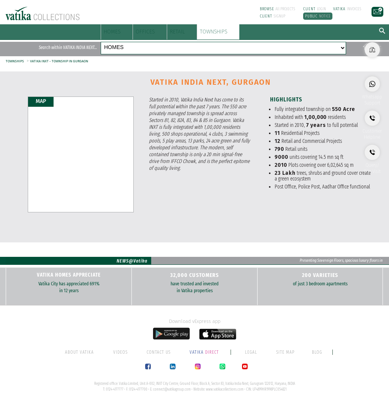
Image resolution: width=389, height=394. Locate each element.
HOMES (117, 30)
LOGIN (314, 8)
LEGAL (251, 344)
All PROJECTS (278, 8)
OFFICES (171, 30)
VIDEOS (120, 344)
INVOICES (347, 8)
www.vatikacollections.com (225, 381)
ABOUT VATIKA (79, 344)
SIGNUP (273, 16)
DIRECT (205, 344)
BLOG (317, 344)
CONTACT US (159, 344)
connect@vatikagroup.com (172, 381)
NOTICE (317, 16)
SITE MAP (285, 344)
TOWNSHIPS (281, 30)
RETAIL (222, 30)
